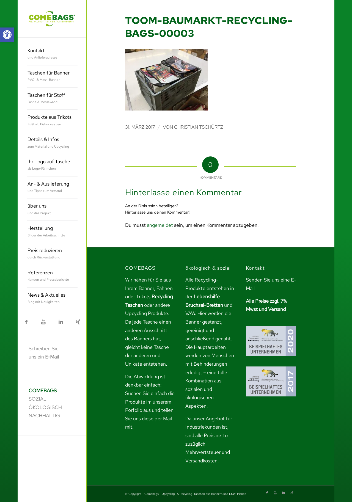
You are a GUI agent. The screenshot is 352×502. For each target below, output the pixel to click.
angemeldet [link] (160, 225)
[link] (7, 34)
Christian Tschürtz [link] (198, 127)
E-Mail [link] (52, 357)
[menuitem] (52, 54)
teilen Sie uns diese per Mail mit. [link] (149, 418)
